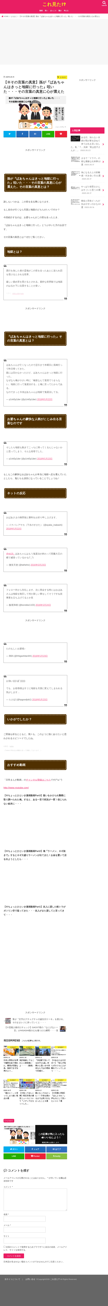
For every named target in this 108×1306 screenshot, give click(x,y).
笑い (46, 10)
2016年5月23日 (44, 458)
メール (7, 1225)
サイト (6, 1236)
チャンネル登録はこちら (38, 779)
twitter (12, 746)
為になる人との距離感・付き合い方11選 (85, 174)
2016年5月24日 (43, 605)
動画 (41, 10)
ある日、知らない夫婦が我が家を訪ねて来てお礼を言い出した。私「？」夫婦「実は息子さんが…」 (85, 143)
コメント (8, 1187)
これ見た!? (54, 4)
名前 (6, 1214)
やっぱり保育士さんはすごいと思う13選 (85, 187)
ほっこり (53, 10)
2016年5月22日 (44, 399)
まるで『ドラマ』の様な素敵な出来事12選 (85, 160)
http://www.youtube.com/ (16, 787)
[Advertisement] (54, 42)
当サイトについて (11, 1279)
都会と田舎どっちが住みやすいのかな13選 (85, 201)
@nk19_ (10, 553)
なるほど (9, 1120)
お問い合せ (28, 1279)
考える (66, 10)
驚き (60, 10)
